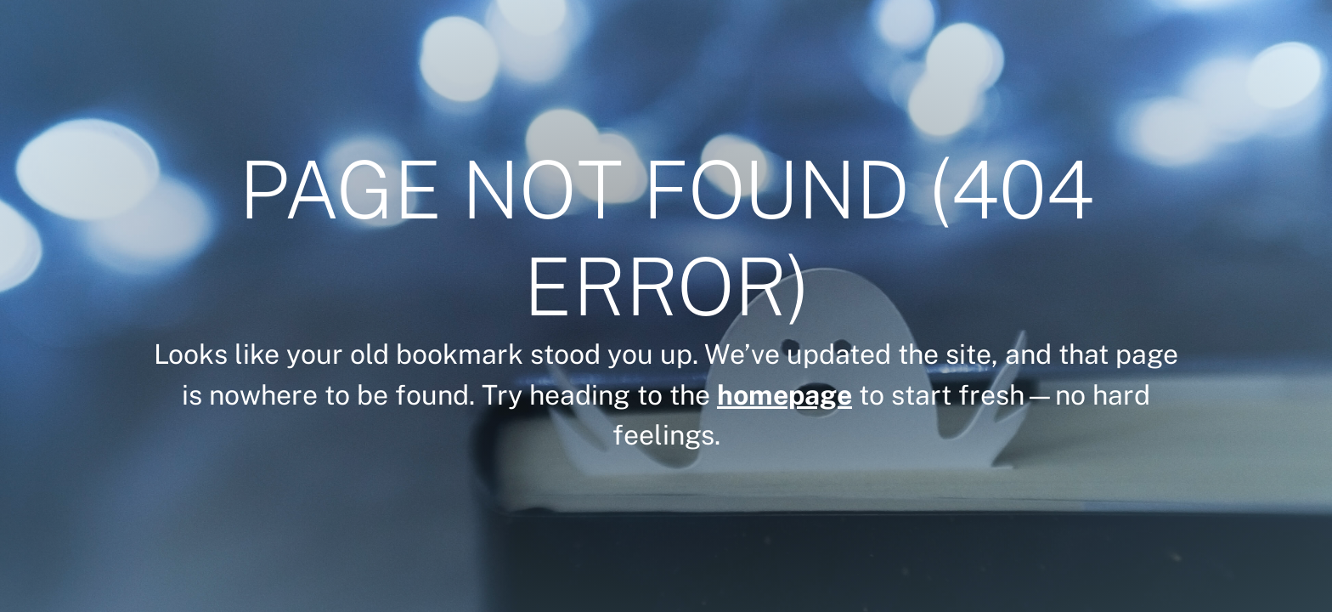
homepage (784, 395)
